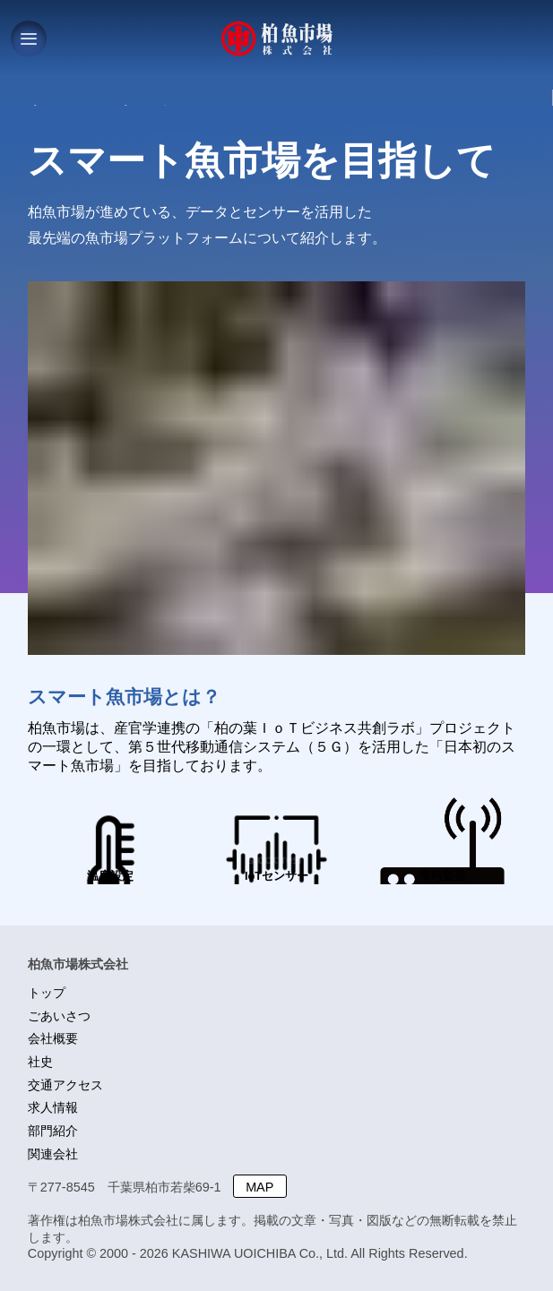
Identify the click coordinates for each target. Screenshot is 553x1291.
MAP (259, 1187)
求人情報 (53, 1107)
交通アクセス (65, 1085)
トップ (46, 992)
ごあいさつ (59, 1016)
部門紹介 (53, 1130)
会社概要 (53, 1038)
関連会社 (53, 1154)
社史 (40, 1061)
